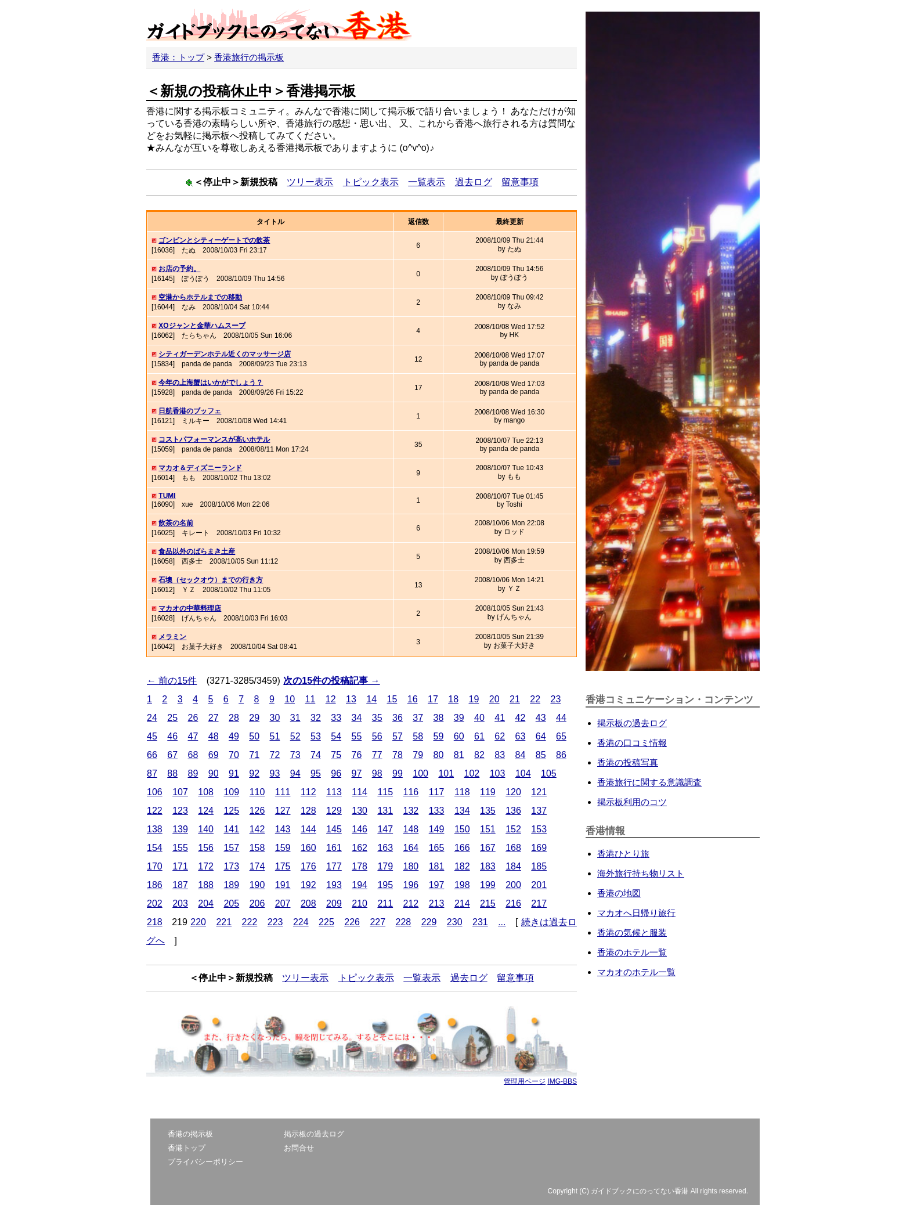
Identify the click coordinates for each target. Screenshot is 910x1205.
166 (462, 848)
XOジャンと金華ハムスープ (201, 326)
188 (206, 885)
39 (459, 718)
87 (152, 773)
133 (437, 811)
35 (377, 718)
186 (154, 885)
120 (513, 792)
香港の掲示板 (190, 1134)
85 (541, 755)
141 (231, 829)
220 (198, 922)
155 (180, 848)
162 (359, 848)
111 (283, 792)
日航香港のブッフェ (189, 411)
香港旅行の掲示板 (249, 57)
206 (257, 903)
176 (308, 866)
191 (283, 885)
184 (513, 866)
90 (213, 773)
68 (193, 755)
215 (488, 903)
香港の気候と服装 (632, 932)
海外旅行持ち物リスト (640, 873)
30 (275, 718)
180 (411, 866)
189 (231, 885)
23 (555, 699)
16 (412, 699)
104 (523, 773)
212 (411, 903)
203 (180, 903)
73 (295, 755)
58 (418, 736)
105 (549, 773)
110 (257, 792)
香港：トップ (178, 57)
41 (499, 718)
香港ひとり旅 (623, 853)
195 (385, 885)
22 (535, 699)
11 (310, 699)
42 (520, 718)
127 (283, 811)
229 (429, 922)
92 (254, 773)
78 (397, 755)
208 (308, 903)
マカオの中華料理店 (189, 608)
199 (488, 885)
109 (231, 792)
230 (455, 922)
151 (488, 829)
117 (437, 792)
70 (234, 755)
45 (152, 736)
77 (377, 755)
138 (154, 829)
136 (513, 811)
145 (334, 829)
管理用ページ (525, 1081)
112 (308, 792)
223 (275, 922)
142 (257, 829)
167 (488, 848)
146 (359, 829)
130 (359, 811)
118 (462, 792)
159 (283, 848)
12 (331, 699)
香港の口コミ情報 (632, 743)
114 (359, 792)
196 (411, 885)
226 (352, 922)
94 (295, 773)
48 (213, 736)
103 (497, 773)
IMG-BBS (562, 1081)
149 (437, 829)
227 (377, 922)
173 (231, 866)
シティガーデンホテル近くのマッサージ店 (224, 354)
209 (334, 903)
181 (437, 866)
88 (172, 773)
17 (433, 699)
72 (275, 755)
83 (499, 755)
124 (206, 811)
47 (193, 736)
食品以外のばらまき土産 (196, 551)
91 (234, 773)
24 (152, 718)
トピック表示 (371, 182)
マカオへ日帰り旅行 (636, 913)
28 (234, 718)
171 (180, 866)
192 (308, 885)
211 (385, 903)
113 (334, 792)
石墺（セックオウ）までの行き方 (210, 580)
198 (462, 885)
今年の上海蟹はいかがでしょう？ (210, 382)
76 (357, 755)
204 (206, 903)
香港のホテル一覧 (632, 952)
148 (411, 829)
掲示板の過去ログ (632, 723)
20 (494, 699)
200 (513, 885)
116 (411, 792)
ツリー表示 (310, 182)
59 (439, 736)
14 (371, 699)
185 (539, 866)
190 (257, 885)
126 (257, 811)
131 (385, 811)
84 (520, 755)
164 (411, 848)
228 (403, 922)
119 (488, 792)
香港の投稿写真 (627, 762)
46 (172, 736)
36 (397, 718)
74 (315, 755)
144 (308, 829)
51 (275, 736)
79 (418, 755)
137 (539, 811)
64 (541, 736)
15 (392, 699)
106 (154, 792)
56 (377, 736)
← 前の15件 (172, 681)
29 (254, 718)
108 (206, 792)
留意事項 (520, 182)
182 (462, 866)
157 (231, 848)
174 (257, 866)
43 (541, 718)
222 (250, 922)
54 (336, 736)
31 (295, 718)
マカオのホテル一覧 (636, 972)
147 (385, 829)
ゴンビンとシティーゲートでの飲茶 (214, 240)
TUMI (166, 496)
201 (539, 885)
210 (359, 903)
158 (257, 848)
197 (437, 885)
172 (206, 866)
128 (308, 811)
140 (206, 829)
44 (561, 718)
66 (152, 755)
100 (420, 773)
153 (539, 829)
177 (334, 866)
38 (439, 718)
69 (213, 755)
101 (446, 773)
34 (357, 718)
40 (479, 718)
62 (499, 736)
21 (515, 699)
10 (289, 699)
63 (520, 736)
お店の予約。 (179, 269)
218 (154, 922)
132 (411, 811)
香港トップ (186, 1147)
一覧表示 (426, 182)
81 (459, 755)
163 (385, 848)
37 (418, 718)
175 (283, 866)
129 (334, 811)
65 (561, 736)
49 (234, 736)
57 (397, 736)
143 (283, 829)
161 (334, 848)
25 (172, 718)
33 (336, 718)
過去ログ (473, 182)
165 (437, 848)
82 (479, 755)
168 (513, 848)
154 (154, 848)
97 (357, 773)
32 (315, 718)
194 (359, 885)
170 (154, 866)
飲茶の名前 (175, 523)
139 (180, 829)
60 (459, 736)
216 (513, 903)
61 (479, 736)
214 (462, 903)
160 (308, 848)
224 (301, 922)
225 (326, 922)
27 (213, 718)
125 (231, 811)
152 (513, 829)
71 (254, 755)
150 (462, 829)
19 (473, 699)
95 (315, 773)
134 (462, 811)
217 (539, 903)
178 (359, 866)
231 (480, 922)
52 (295, 736)
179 (385, 866)
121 (539, 792)
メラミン (172, 637)
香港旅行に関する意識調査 (649, 782)
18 (453, 699)
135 (488, 811)
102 (472, 773)
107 (180, 792)
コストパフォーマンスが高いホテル (214, 439)
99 (397, 773)
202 (154, 903)
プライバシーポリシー (205, 1161)
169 (539, 848)
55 (357, 736)
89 (193, 773)
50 (254, 736)
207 (283, 903)
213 (437, 903)
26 (193, 718)
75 (336, 755)
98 (377, 773)
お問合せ (299, 1147)
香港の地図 (619, 893)
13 (351, 699)
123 (180, 811)
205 (231, 903)
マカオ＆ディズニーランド (200, 468)
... (501, 922)
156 (206, 848)
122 (154, 811)
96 (336, 773)
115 (385, 792)
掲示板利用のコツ (632, 802)
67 (172, 755)
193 (334, 885)
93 (275, 773)
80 (439, 755)
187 (180, 885)
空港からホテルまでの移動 (200, 297)
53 (315, 736)
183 (488, 866)
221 (224, 922)
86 (561, 755)
